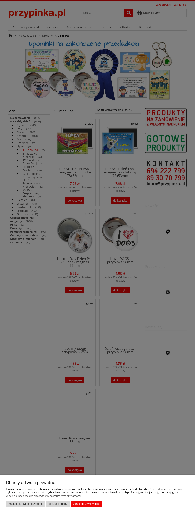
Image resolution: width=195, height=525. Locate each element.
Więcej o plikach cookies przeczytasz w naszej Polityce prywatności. (43, 496)
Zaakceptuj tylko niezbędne (26, 503)
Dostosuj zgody (57, 503)
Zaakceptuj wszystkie (86, 503)
